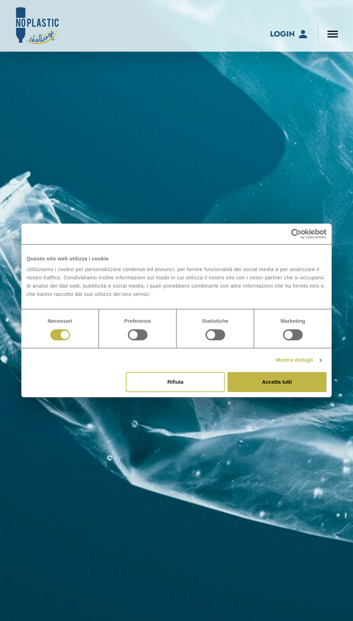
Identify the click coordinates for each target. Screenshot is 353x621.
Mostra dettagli (294, 360)
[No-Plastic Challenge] (37, 26)
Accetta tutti (277, 382)
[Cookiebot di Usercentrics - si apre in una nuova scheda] (296, 234)
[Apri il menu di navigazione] (332, 34)
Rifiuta (176, 382)
